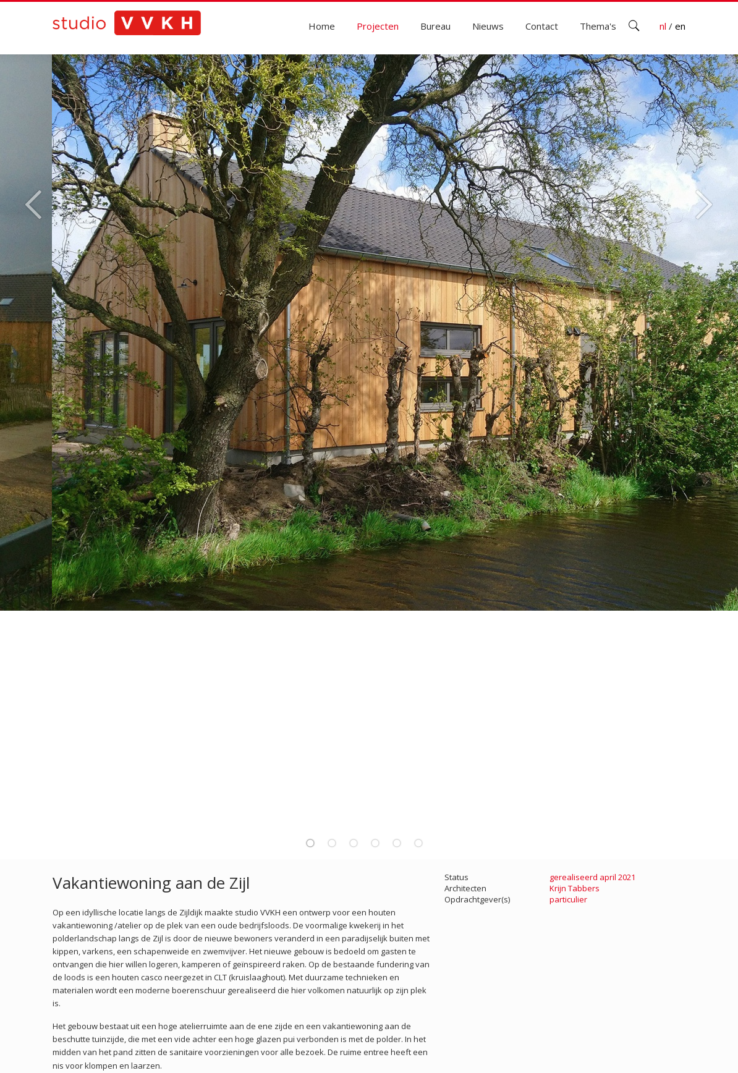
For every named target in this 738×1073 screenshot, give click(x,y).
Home (321, 26)
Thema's (598, 26)
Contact (541, 26)
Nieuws (488, 26)
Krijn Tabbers (574, 888)
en (680, 26)
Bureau (435, 26)
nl (664, 26)
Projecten (378, 26)
